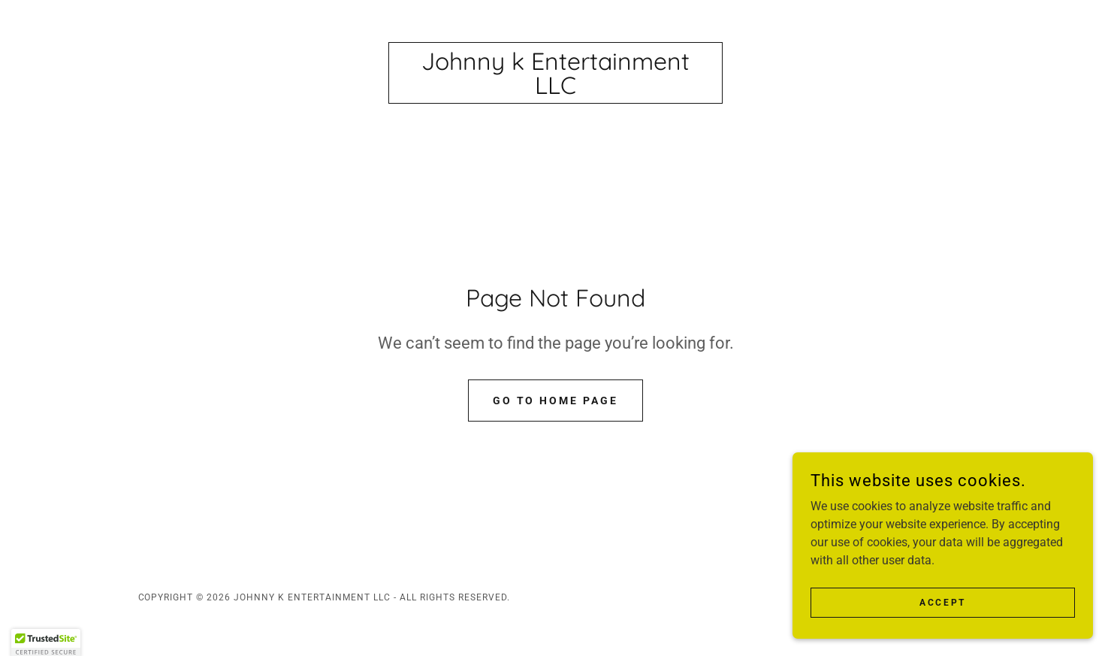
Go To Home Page (556, 401)
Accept (942, 602)
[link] (555, 90)
